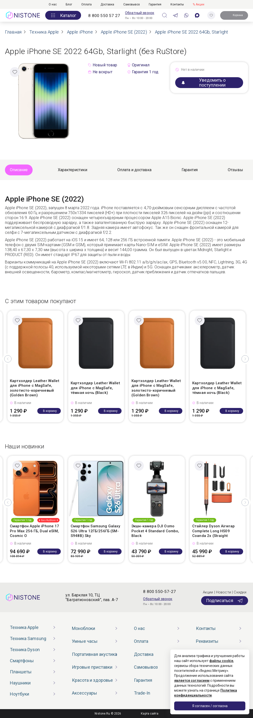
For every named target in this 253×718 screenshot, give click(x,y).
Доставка (107, 4)
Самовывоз (131, 4)
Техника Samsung (28, 638)
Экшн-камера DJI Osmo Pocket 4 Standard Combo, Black (155, 531)
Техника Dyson (25, 649)
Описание (19, 169)
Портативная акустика (94, 654)
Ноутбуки (19, 694)
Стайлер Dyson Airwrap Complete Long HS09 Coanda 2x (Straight (213, 531)
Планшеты (21, 671)
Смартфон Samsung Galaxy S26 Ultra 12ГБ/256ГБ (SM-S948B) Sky (95, 531)
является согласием (192, 680)
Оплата (86, 4)
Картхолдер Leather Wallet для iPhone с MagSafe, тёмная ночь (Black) (95, 388)
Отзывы (235, 169)
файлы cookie (221, 661)
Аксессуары (84, 693)
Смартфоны (22, 660)
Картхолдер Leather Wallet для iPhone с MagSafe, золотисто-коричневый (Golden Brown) (34, 388)
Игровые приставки (92, 667)
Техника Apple (24, 627)
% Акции (198, 4)
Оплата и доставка (134, 169)
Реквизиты (207, 641)
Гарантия (155, 4)
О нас (53, 4)
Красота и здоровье (92, 680)
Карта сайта (149, 713)
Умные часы (85, 641)
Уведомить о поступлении (204, 82)
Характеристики (72, 169)
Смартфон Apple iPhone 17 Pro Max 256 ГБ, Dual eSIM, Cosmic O (34, 531)
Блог (69, 4)
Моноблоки (83, 628)
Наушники (20, 682)
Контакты (177, 4)
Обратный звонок (139, 13)
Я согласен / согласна (210, 706)
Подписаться (224, 601)
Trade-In (142, 693)
